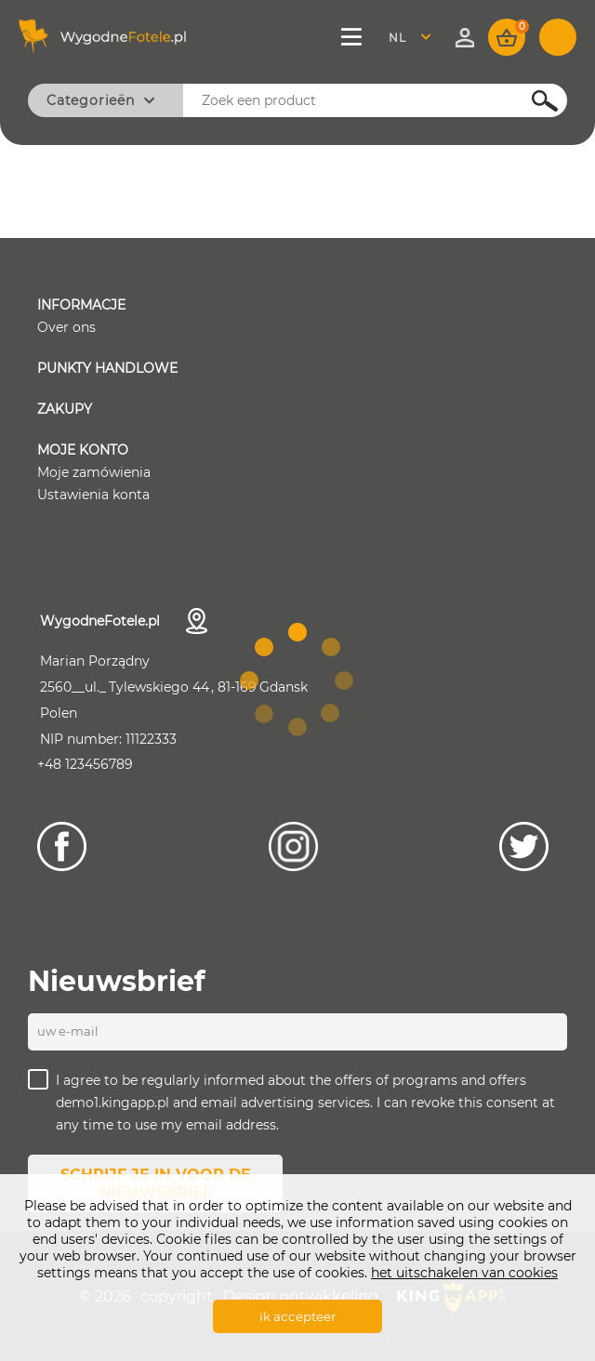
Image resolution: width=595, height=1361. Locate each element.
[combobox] (415, 38)
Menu (353, 37)
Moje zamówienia (94, 472)
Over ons (66, 327)
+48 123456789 (85, 764)
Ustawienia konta (93, 494)
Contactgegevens (196, 621)
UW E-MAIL (68, 1031)
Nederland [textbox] (409, 38)
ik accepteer (297, 1316)
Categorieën (90, 100)
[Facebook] (61, 846)
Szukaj (534, 101)
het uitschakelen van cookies (464, 1272)
